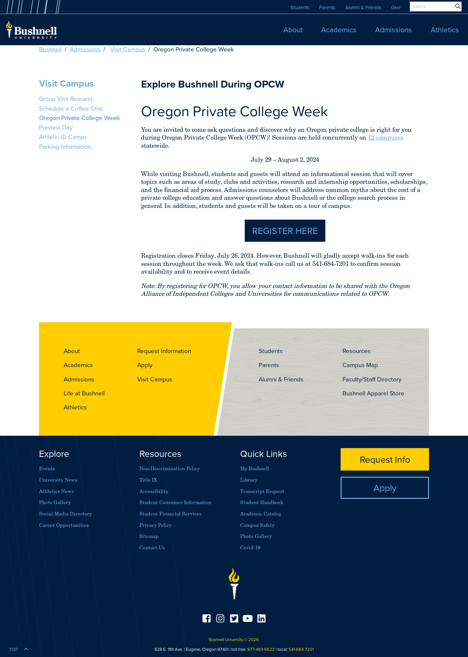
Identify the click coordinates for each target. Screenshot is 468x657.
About (72, 351)
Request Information (164, 351)
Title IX (148, 480)
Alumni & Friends (363, 7)
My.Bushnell (254, 468)
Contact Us (152, 547)
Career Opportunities (64, 525)
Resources (356, 351)
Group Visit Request (65, 98)
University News (58, 480)
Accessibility (153, 491)
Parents (327, 7)
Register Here (285, 230)
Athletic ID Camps (63, 136)
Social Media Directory (65, 514)
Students (300, 7)
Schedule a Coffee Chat (71, 108)
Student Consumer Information (175, 502)
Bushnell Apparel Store (373, 393)
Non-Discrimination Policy (169, 468)
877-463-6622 (261, 649)
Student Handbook (261, 502)
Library (248, 480)
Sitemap (149, 536)
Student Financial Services (170, 514)
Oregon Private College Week (79, 118)
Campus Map (360, 365)
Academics (78, 365)
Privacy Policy (155, 525)
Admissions (85, 49)
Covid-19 (250, 547)
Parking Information (65, 146)
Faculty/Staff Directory (372, 379)
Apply (144, 365)
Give (396, 7)
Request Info (385, 459)
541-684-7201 (301, 649)
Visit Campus (127, 49)
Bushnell (50, 49)
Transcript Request (262, 491)
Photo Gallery (55, 502)
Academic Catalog (260, 514)
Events (47, 468)
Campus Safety (257, 525)
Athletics (75, 407)
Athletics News (56, 491)
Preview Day (55, 127)
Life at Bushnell (84, 393)
